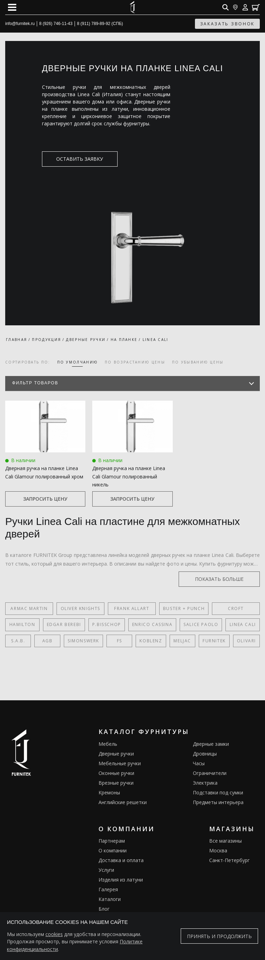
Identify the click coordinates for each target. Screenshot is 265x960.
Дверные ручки (116, 753)
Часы (199, 763)
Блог (104, 908)
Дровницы (205, 753)
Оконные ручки (116, 773)
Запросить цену (45, 498)
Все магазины (225, 840)
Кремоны (109, 792)
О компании (113, 850)
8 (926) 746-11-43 (55, 23)
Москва (218, 850)
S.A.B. (18, 641)
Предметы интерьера (218, 802)
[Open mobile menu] (12, 7)
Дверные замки (211, 744)
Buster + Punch (184, 608)
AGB (47, 641)
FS (119, 641)
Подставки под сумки (218, 792)
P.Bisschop (106, 624)
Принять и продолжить (219, 936)
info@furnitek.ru (20, 23)
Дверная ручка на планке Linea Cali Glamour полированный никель (128, 476)
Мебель (108, 744)
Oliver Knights (80, 608)
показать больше (226, 579)
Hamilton (22, 624)
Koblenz (150, 641)
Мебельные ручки (120, 763)
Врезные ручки (116, 782)
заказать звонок (227, 24)
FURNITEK (214, 641)
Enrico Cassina (152, 624)
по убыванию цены (198, 362)
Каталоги (110, 899)
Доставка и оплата (121, 860)
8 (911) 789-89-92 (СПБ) (100, 23)
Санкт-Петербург (229, 860)
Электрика (205, 782)
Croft (236, 608)
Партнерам (112, 840)
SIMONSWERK (83, 641)
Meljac (182, 641)
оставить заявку (75, 159)
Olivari (246, 641)
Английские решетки (123, 802)
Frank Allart (131, 608)
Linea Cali (243, 624)
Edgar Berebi (64, 624)
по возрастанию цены (135, 362)
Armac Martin (29, 608)
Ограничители (209, 773)
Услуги (106, 870)
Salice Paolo (200, 624)
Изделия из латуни (121, 879)
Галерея (108, 889)
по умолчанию (77, 362)
